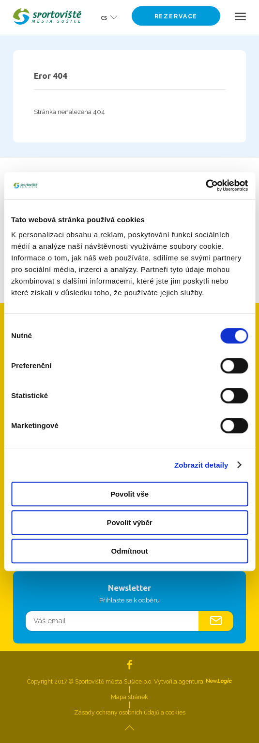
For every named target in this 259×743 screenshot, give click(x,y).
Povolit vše (129, 494)
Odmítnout (129, 551)
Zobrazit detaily (201, 465)
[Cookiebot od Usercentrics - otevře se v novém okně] (205, 185)
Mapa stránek (129, 697)
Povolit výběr (129, 522)
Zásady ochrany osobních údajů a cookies (129, 712)
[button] (106, 17)
